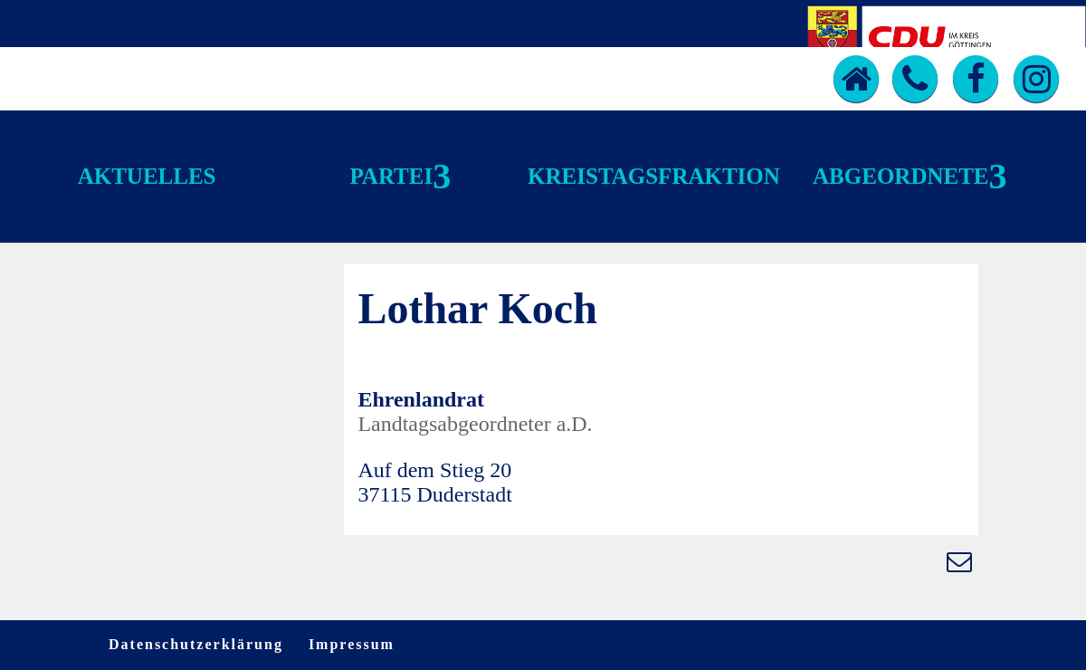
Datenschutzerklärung (196, 644)
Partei (391, 176)
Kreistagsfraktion (653, 176)
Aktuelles (147, 176)
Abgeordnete (900, 176)
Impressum (352, 644)
